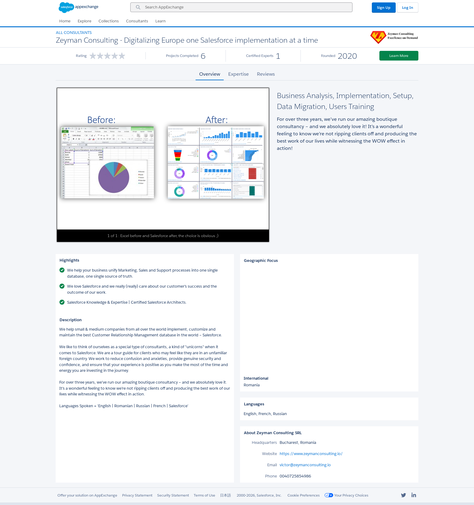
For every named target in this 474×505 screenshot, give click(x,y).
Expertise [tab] (238, 74)
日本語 (225, 495)
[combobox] (241, 7)
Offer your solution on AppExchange (87, 495)
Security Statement (173, 495)
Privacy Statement (137, 495)
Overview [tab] (209, 74)
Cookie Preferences (303, 495)
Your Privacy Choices (346, 495)
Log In (407, 7)
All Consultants (74, 32)
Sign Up (384, 7)
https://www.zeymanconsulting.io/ (311, 453)
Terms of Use (204, 495)
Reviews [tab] (266, 74)
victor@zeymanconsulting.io (305, 464)
